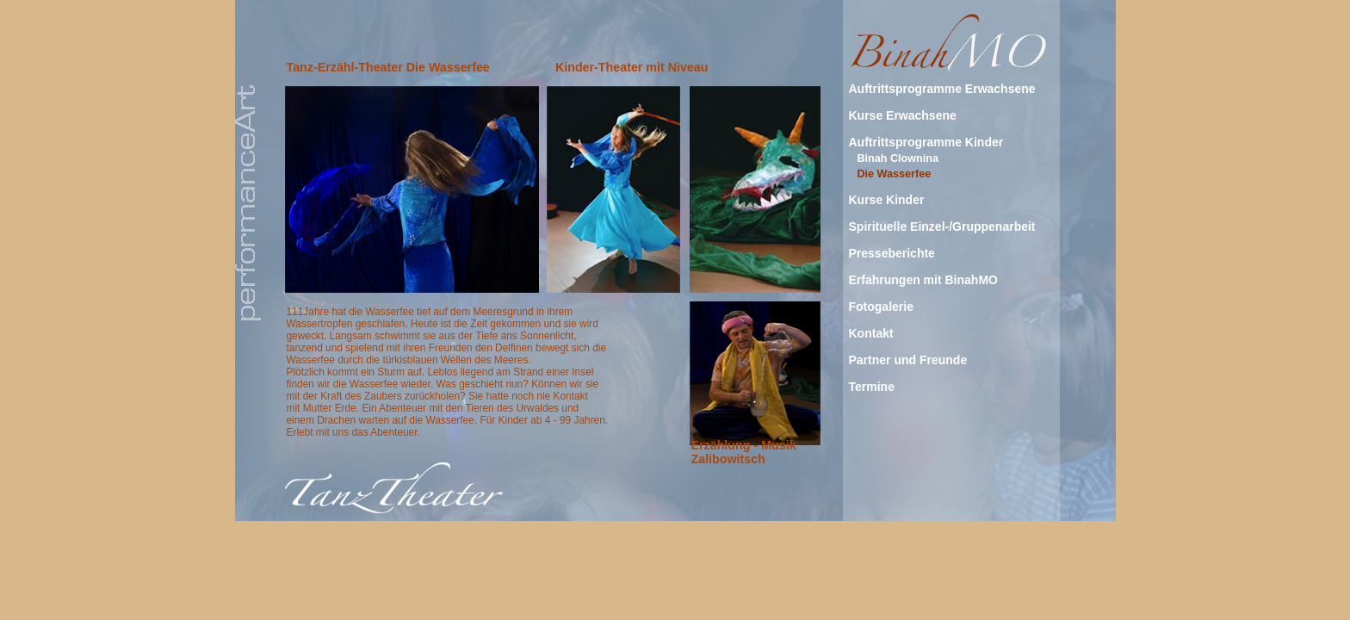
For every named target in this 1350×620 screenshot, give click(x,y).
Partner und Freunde (908, 360)
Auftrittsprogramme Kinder (926, 142)
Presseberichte (892, 253)
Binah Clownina (898, 158)
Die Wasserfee (895, 174)
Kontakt (871, 333)
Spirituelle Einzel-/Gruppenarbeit (942, 226)
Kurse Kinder (887, 200)
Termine (872, 387)
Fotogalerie (881, 306)
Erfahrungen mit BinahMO (923, 280)
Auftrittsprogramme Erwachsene (942, 89)
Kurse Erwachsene (903, 115)
